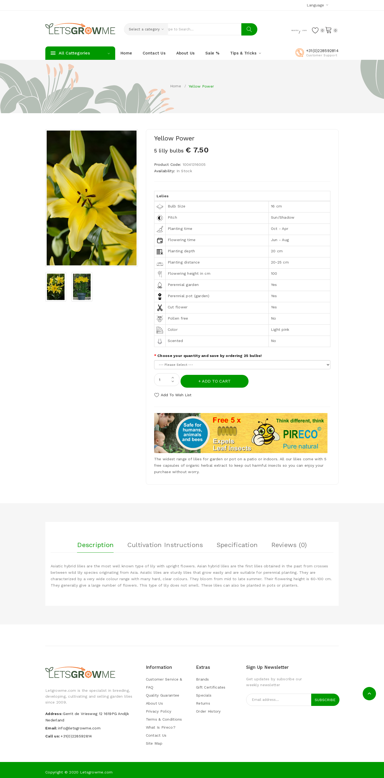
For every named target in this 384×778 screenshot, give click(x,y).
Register (275, 29)
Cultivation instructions (165, 540)
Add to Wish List (176, 393)
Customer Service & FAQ (164, 680)
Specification (237, 540)
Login (296, 29)
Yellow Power (201, 86)
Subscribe (325, 696)
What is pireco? (160, 724)
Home (175, 86)
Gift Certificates (211, 684)
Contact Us (156, 732)
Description (95, 540)
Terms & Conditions (164, 716)
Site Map (154, 740)
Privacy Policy (158, 708)
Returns (203, 700)
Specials (203, 692)
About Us (154, 700)
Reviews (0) (289, 540)
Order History (208, 708)
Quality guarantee (162, 692)
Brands (202, 676)
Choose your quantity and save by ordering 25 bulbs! (209, 355)
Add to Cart (217, 379)
